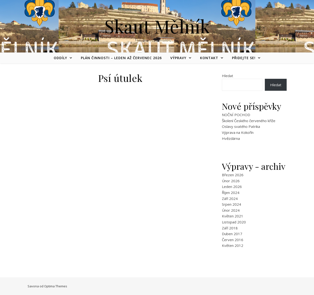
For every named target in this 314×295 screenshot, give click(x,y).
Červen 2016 (232, 239)
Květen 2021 (232, 216)
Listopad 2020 (234, 222)
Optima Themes (55, 286)
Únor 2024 (231, 210)
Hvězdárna (231, 138)
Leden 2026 (232, 186)
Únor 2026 (231, 180)
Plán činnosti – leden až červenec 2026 (121, 58)
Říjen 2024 (230, 192)
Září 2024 (230, 198)
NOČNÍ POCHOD (236, 114)
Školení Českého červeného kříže (248, 120)
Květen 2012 (232, 245)
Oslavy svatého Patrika (241, 126)
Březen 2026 (232, 174)
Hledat (227, 75)
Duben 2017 (232, 233)
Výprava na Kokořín (238, 132)
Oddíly (60, 58)
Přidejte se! (243, 58)
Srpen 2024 (231, 204)
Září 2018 (230, 228)
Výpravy (178, 58)
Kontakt (209, 58)
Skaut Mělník (157, 26)
